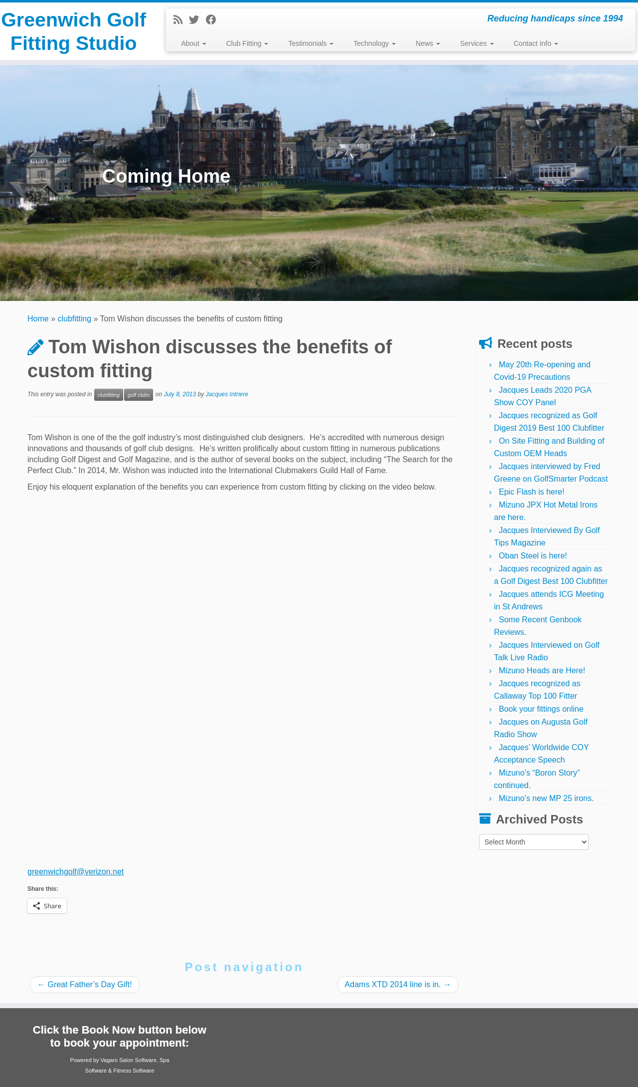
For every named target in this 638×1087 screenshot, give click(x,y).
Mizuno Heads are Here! (542, 670)
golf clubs (139, 395)
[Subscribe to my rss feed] (181, 19)
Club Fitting (247, 43)
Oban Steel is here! (533, 555)
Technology (374, 43)
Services (477, 43)
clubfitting (75, 318)
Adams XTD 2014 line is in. (398, 984)
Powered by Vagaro (94, 1060)
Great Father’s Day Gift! (84, 984)
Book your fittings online (541, 709)
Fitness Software (133, 1071)
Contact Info (536, 43)
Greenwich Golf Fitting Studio (73, 44)
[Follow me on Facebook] (214, 19)
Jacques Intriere (227, 394)
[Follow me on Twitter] (197, 19)
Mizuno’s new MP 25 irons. (546, 798)
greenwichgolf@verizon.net (75, 871)
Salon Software (138, 1060)
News (428, 43)
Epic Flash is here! (532, 492)
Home (38, 318)
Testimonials (310, 43)
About (193, 43)
